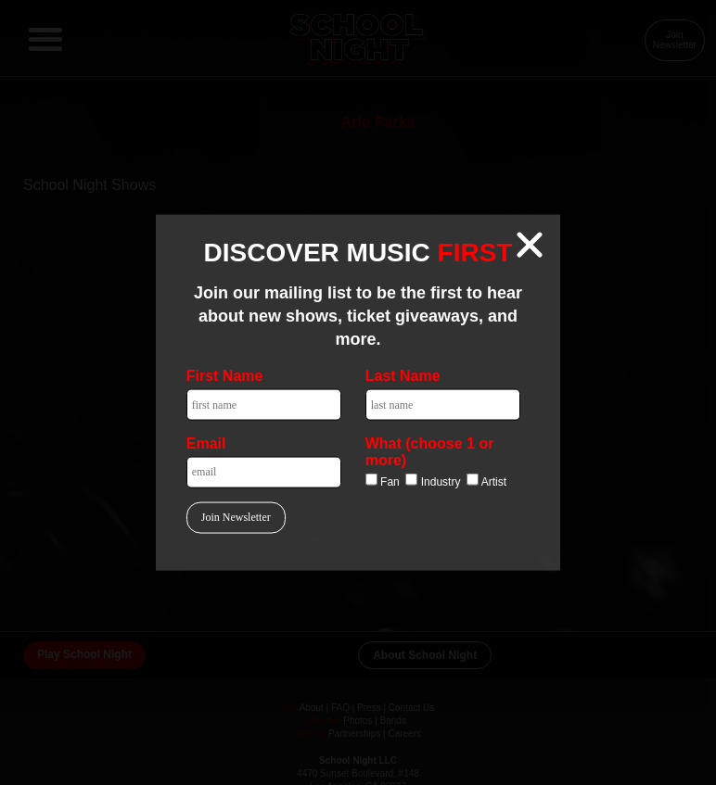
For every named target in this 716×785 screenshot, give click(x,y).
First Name (224, 376)
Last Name (403, 376)
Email (206, 442)
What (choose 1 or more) (429, 451)
